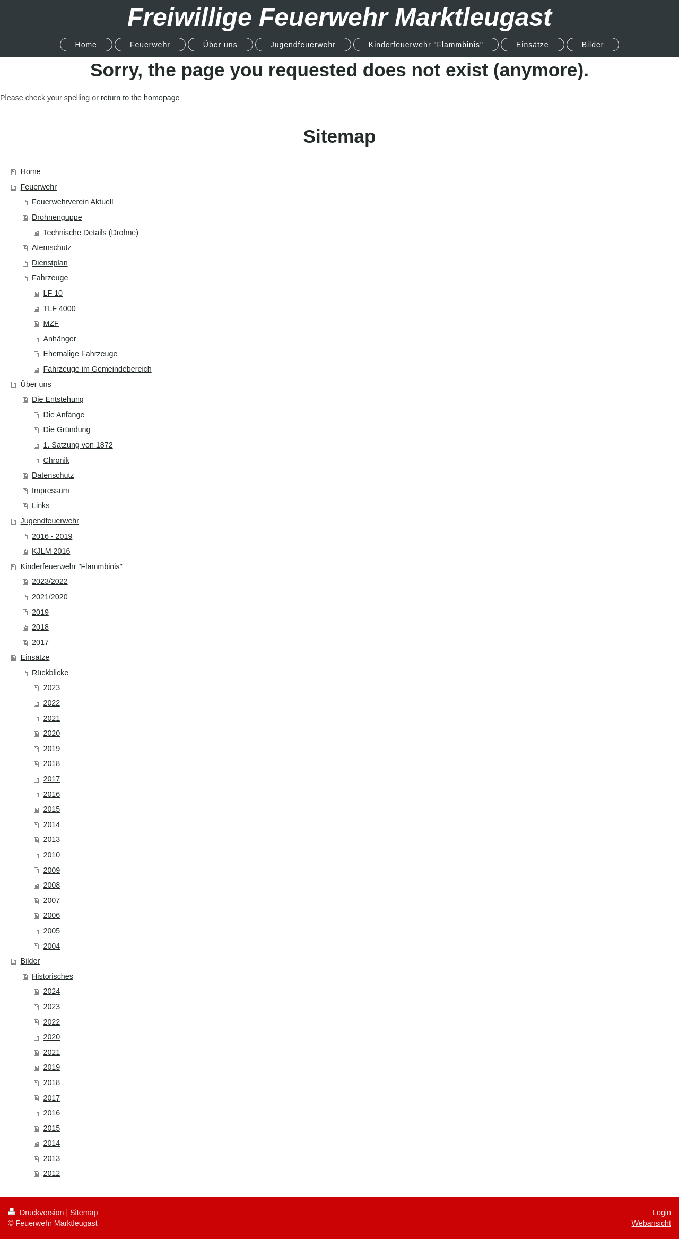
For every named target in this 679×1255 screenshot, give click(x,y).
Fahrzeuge (50, 277)
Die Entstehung (58, 399)
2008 (51, 885)
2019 (40, 612)
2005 (51, 930)
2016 (51, 794)
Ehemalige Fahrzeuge (80, 353)
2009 (51, 870)
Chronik (56, 460)
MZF (50, 323)
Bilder (30, 961)
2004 (51, 946)
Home (31, 171)
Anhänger (59, 338)
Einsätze (35, 657)
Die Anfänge (63, 414)
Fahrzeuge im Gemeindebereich (97, 369)
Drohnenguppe (57, 217)
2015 (51, 809)
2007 (51, 900)
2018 (40, 627)
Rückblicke (50, 672)
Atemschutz (52, 247)
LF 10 (53, 293)
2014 (51, 824)
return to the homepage (140, 97)
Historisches (52, 976)
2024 (51, 991)
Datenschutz (53, 475)
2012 (51, 1173)
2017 (40, 642)
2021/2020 (50, 596)
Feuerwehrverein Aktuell (72, 201)
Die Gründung (66, 429)
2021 (51, 718)
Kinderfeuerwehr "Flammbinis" (72, 566)
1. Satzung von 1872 (77, 445)
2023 (51, 687)
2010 (51, 854)
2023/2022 (50, 581)
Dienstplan (50, 263)
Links (40, 505)
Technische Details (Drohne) (90, 232)
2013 (51, 839)
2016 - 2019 (52, 536)
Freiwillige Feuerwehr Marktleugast (339, 17)
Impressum (50, 490)
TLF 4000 (59, 308)
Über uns (36, 384)
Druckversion (37, 1212)
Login (661, 1212)
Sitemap (84, 1212)
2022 (51, 703)
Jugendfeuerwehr (50, 521)
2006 (51, 915)
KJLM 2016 (51, 551)
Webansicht (651, 1223)
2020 (51, 733)
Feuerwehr (39, 187)
